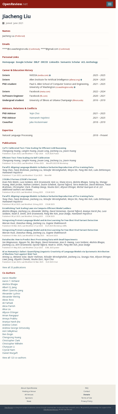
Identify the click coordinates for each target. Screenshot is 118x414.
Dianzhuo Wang (24, 223)
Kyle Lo (54, 181)
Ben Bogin (36, 242)
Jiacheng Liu (56, 150)
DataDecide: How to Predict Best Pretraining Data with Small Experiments (40, 239)
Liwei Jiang (7, 259)
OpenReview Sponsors (51, 410)
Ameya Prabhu (9, 318)
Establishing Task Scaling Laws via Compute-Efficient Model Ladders (36, 208)
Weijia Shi (72, 169)
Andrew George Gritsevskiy (16, 327)
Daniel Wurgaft (10, 352)
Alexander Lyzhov (11, 293)
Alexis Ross (8, 299)
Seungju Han (87, 256)
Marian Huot (8, 223)
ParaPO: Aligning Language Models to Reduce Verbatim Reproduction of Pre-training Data (47, 167)
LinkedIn (54, 62)
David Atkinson (96, 184)
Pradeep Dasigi (38, 186)
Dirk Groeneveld (42, 181)
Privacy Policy (86, 401)
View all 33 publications (14, 267)
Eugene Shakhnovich (56, 223)
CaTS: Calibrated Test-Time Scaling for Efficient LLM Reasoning (34, 148)
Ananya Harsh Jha (92, 211)
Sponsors (29, 398)
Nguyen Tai (24, 242)
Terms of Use (86, 398)
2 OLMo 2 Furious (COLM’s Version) (19, 179)
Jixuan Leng (43, 150)
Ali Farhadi (7, 302)
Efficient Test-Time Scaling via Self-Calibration (26, 157)
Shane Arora (66, 181)
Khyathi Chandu (22, 259)
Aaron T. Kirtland (10, 280)
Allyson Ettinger (68, 186)
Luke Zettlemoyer (102, 169)
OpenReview (9, 407)
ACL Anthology (89, 62)
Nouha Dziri (53, 186)
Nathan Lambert (31, 184)
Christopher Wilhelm (12, 343)
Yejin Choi (34, 113)
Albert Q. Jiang (9, 287)
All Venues (29, 395)
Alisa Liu (6, 309)
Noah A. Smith (19, 213)
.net (15, 4)
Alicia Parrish (8, 306)
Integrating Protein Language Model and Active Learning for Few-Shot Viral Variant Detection (50, 220)
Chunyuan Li (8, 346)
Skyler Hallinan (35, 256)
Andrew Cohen (9, 324)
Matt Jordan (16, 184)
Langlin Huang (29, 150)
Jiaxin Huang (69, 150)
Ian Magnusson (10, 242)
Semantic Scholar (70, 62)
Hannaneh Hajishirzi (39, 117)
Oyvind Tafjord (64, 184)
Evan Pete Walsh (10, 181)
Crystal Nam (8, 349)
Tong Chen (7, 169)
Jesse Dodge (65, 213)
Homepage (8, 62)
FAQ (86, 388)
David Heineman (58, 211)
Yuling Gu (93, 181)
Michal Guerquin (85, 186)
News (29, 401)
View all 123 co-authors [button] (14, 357)
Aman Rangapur (10, 315)
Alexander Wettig (39, 211)
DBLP (36, 62)
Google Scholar (24, 62)
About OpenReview (29, 388)
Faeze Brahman (21, 169)
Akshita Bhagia (80, 181)
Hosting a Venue (29, 391)
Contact (87, 391)
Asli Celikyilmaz (10, 331)
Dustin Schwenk (48, 184)
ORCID (44, 62)
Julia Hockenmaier (38, 122)
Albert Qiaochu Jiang (12, 290)
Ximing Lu (7, 256)
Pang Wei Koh (85, 169)
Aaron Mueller (9, 277)
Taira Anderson (80, 184)
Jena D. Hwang (67, 242)
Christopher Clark (21, 186)
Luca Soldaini (26, 181)
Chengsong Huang (11, 150)
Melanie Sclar (19, 256)
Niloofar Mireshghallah (54, 169)
